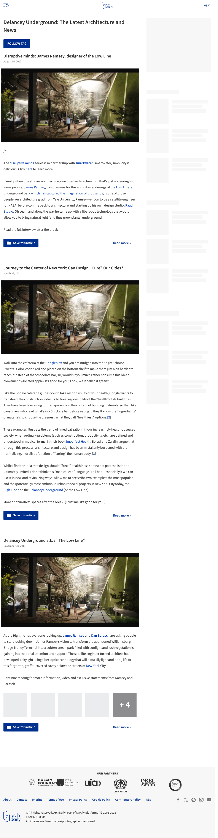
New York (93, 665)
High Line (10, 490)
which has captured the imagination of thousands (67, 193)
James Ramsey (34, 187)
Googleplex (53, 363)
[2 (108, 417)
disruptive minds (22, 163)
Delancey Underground (46, 490)
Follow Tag (17, 43)
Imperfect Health (78, 441)
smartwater (84, 163)
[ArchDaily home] (107, 5)
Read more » (122, 243)
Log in (206, 5)
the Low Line (119, 187)
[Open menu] (6, 5)
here (29, 169)
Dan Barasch (100, 635)
